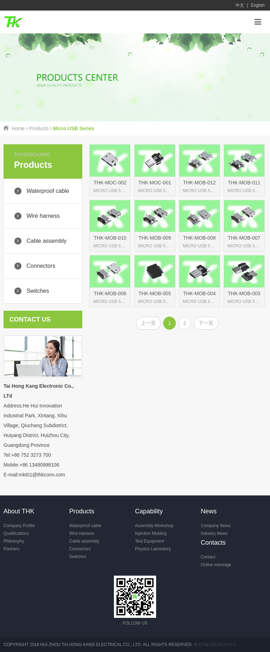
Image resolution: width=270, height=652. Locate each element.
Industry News (214, 533)
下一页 (206, 323)
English (258, 5)
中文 (240, 5)
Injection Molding (151, 533)
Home (18, 128)
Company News (216, 525)
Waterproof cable (85, 525)
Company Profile (19, 525)
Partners (11, 548)
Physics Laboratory (153, 548)
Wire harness (81, 533)
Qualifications (16, 533)
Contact (208, 557)
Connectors (80, 548)
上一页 (148, 323)
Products (39, 128)
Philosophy (14, 541)
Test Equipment (149, 541)
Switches (77, 556)
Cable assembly (84, 541)
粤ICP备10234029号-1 (215, 644)
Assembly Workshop (154, 525)
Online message (216, 564)
